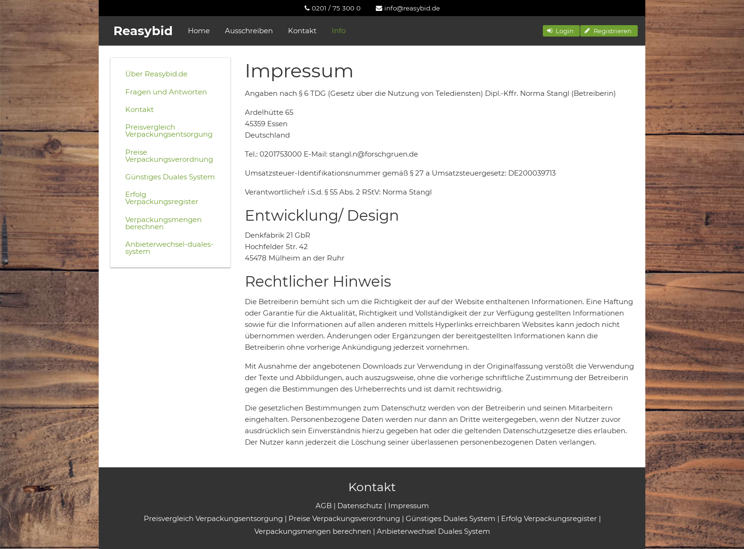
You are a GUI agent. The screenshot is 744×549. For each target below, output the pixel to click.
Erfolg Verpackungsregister (161, 198)
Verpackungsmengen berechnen (163, 223)
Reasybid (143, 30)
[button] (561, 31)
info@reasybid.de (408, 8)
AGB (324, 505)
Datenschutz (359, 505)
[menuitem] (332, 8)
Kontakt (302, 30)
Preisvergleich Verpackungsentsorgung (169, 130)
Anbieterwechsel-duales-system (169, 248)
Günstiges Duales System (170, 176)
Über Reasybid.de (156, 73)
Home (199, 30)
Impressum (408, 505)
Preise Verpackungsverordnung (169, 156)
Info (338, 30)
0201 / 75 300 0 (333, 8)
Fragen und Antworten (166, 91)
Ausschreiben (249, 30)
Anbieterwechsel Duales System (433, 531)
